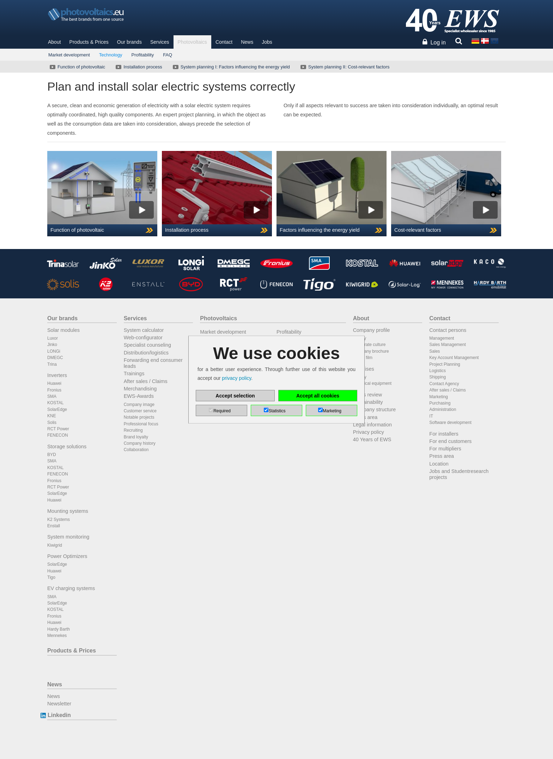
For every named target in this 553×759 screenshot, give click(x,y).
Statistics (276, 410)
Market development (69, 54)
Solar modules (63, 330)
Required (222, 410)
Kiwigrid (54, 545)
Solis (51, 422)
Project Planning (444, 364)
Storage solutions (66, 446)
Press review (367, 394)
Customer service (140, 410)
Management (441, 338)
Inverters (57, 375)
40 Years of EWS (372, 439)
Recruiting (133, 430)
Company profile (371, 330)
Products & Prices (89, 42)
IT (431, 416)
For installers (443, 434)
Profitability (143, 54)
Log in (438, 42)
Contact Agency (444, 383)
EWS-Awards (139, 396)
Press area (365, 417)
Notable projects (139, 417)
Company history (140, 443)
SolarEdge (57, 409)
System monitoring (68, 537)
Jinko (52, 344)
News (247, 42)
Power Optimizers (67, 556)
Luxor (52, 338)
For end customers (450, 441)
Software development (450, 422)
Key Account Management (454, 357)
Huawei (54, 383)
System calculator (144, 330)
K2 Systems (58, 519)
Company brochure (371, 351)
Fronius (54, 390)
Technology (110, 54)
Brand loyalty (136, 437)
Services (159, 42)
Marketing (438, 396)
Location (438, 464)
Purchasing (439, 403)
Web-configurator (143, 337)
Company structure (374, 409)
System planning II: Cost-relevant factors (344, 66)
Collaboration (136, 449)
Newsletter (59, 703)
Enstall (53, 525)
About (54, 42)
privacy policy (236, 378)
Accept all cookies (317, 395)
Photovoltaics (192, 42)
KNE (51, 415)
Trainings (134, 373)
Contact (223, 42)
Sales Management (447, 344)
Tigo (51, 577)
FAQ (167, 54)
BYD (51, 454)
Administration (442, 409)
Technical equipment (372, 383)
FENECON (57, 435)
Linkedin (59, 715)
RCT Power (58, 428)
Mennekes (57, 635)
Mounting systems (67, 511)
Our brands (129, 42)
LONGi (53, 351)
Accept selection (235, 395)
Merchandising (140, 388)
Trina (52, 364)
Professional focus (141, 423)
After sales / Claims (146, 381)
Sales (434, 351)
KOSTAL (55, 402)
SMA (51, 396)
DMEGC (55, 357)
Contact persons (447, 330)
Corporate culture (369, 344)
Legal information (372, 424)
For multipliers (445, 448)
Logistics (437, 370)
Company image (139, 404)
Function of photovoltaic (76, 66)
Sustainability (368, 402)
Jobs (267, 42)
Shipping (437, 377)
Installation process (138, 66)
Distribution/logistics (146, 353)
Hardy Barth (58, 629)
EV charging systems (71, 588)
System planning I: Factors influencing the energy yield (230, 66)
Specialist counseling (147, 345)
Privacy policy (368, 432)
